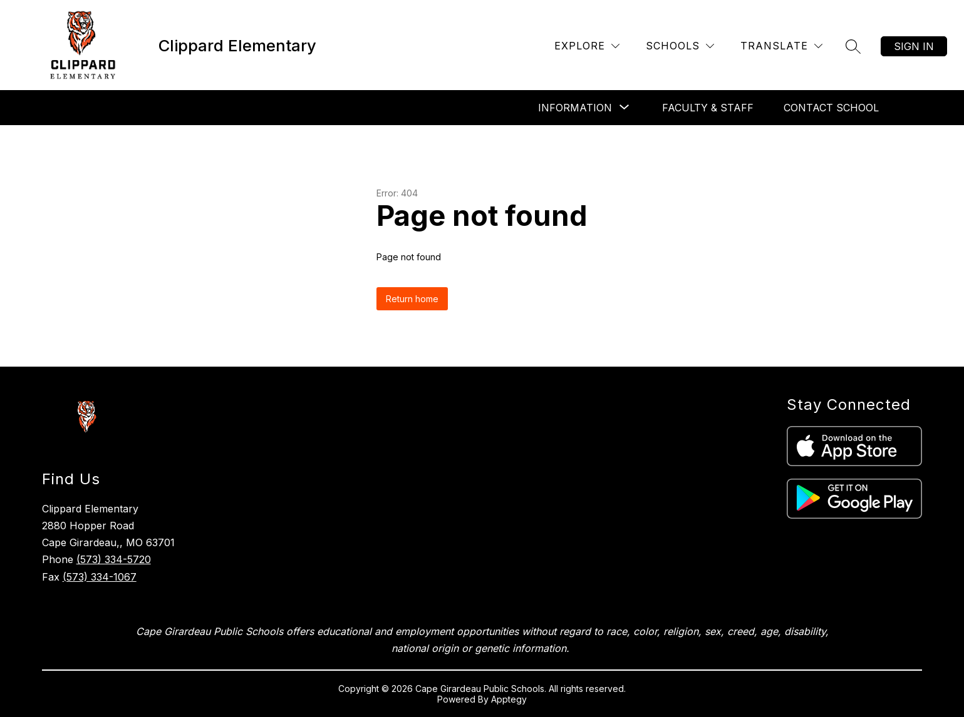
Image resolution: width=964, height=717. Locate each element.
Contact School (831, 107)
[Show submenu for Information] (575, 107)
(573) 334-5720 (113, 559)
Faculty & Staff (708, 107)
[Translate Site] (781, 46)
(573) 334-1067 (100, 577)
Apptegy (509, 699)
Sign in (914, 46)
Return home (412, 298)
